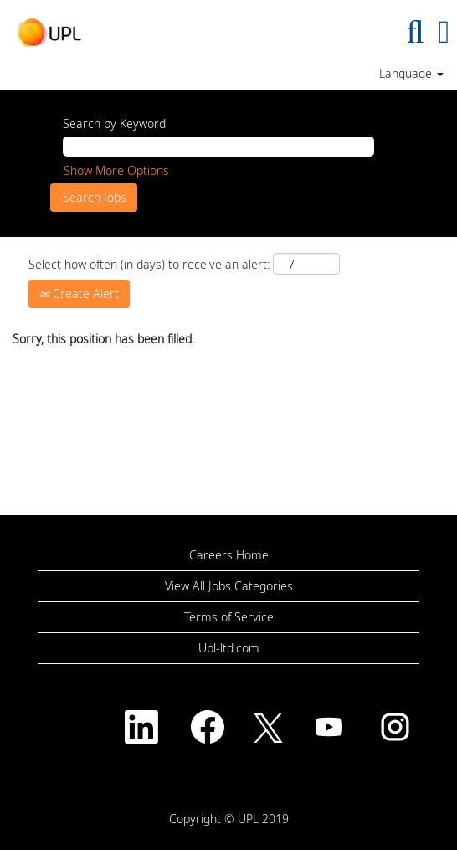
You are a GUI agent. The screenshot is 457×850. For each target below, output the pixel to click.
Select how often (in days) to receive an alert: (149, 264)
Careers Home (229, 555)
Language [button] (411, 73)
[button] (444, 31)
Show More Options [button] (116, 170)
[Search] (415, 31)
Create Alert (79, 293)
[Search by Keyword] (218, 147)
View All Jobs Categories (229, 586)
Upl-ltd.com (228, 648)
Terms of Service (229, 617)
